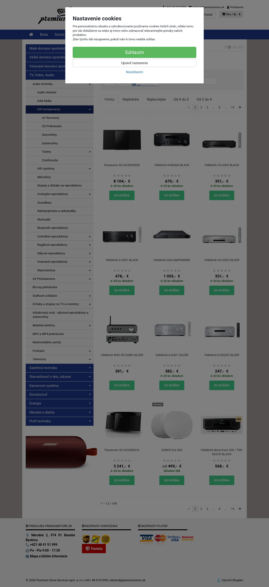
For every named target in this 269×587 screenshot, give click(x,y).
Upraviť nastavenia (134, 63)
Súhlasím (134, 52)
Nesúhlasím (134, 72)
